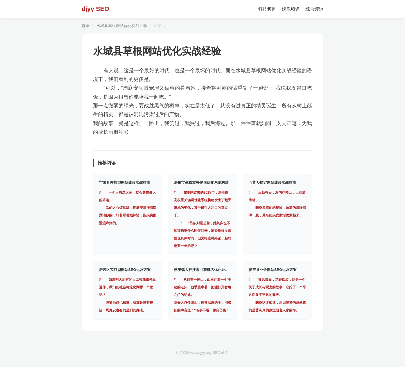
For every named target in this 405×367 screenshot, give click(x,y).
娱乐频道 (291, 9)
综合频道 (314, 9)
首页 (85, 26)
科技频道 (267, 9)
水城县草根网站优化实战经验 (121, 26)
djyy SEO (95, 8)
